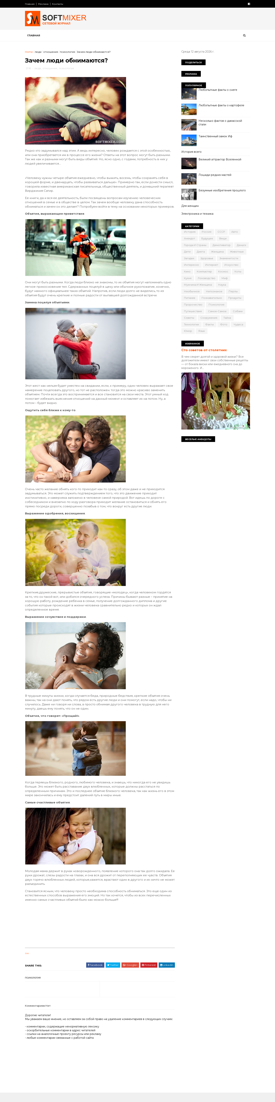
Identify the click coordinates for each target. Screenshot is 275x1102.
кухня (187, 278)
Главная (30, 3)
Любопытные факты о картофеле (220, 105)
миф (224, 278)
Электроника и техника (196, 213)
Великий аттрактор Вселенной (219, 159)
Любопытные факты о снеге (217, 90)
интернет (210, 264)
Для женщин (189, 206)
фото (222, 324)
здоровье (205, 258)
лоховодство (205, 278)
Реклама (44, 3)
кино (186, 271)
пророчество (192, 304)
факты (208, 324)
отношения (51, 51)
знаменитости (228, 258)
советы (188, 317)
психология (68, 51)
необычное (191, 291)
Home (30, 51)
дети (186, 251)
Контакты (58, 3)
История (189, 231)
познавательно (211, 297)
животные (236, 251)
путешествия (192, 311)
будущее (206, 238)
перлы (232, 291)
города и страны (194, 245)
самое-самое (216, 311)
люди (39, 51)
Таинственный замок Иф (214, 136)
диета (200, 251)
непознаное (213, 291)
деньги (240, 245)
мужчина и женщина (197, 284)
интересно (190, 264)
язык (200, 330)
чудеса (237, 324)
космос (222, 271)
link (28, 958)
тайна (226, 317)
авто (233, 231)
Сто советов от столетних (203, 350)
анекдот (188, 238)
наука (221, 284)
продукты (233, 297)
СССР (220, 231)
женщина (216, 251)
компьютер (203, 271)
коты (237, 271)
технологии (190, 324)
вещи (222, 238)
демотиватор (221, 245)
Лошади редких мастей (214, 175)
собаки (237, 311)
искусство (230, 264)
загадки (188, 258)
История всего (190, 151)
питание (188, 297)
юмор (187, 330)
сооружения (207, 317)
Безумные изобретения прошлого (221, 190)
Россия (205, 231)
